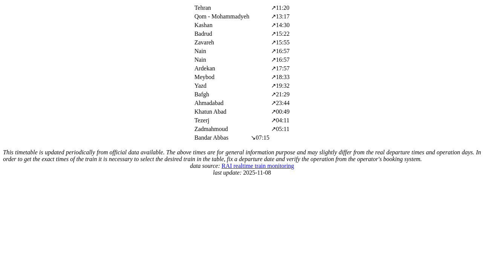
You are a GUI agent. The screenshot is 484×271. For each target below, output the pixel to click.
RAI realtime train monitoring (258, 166)
